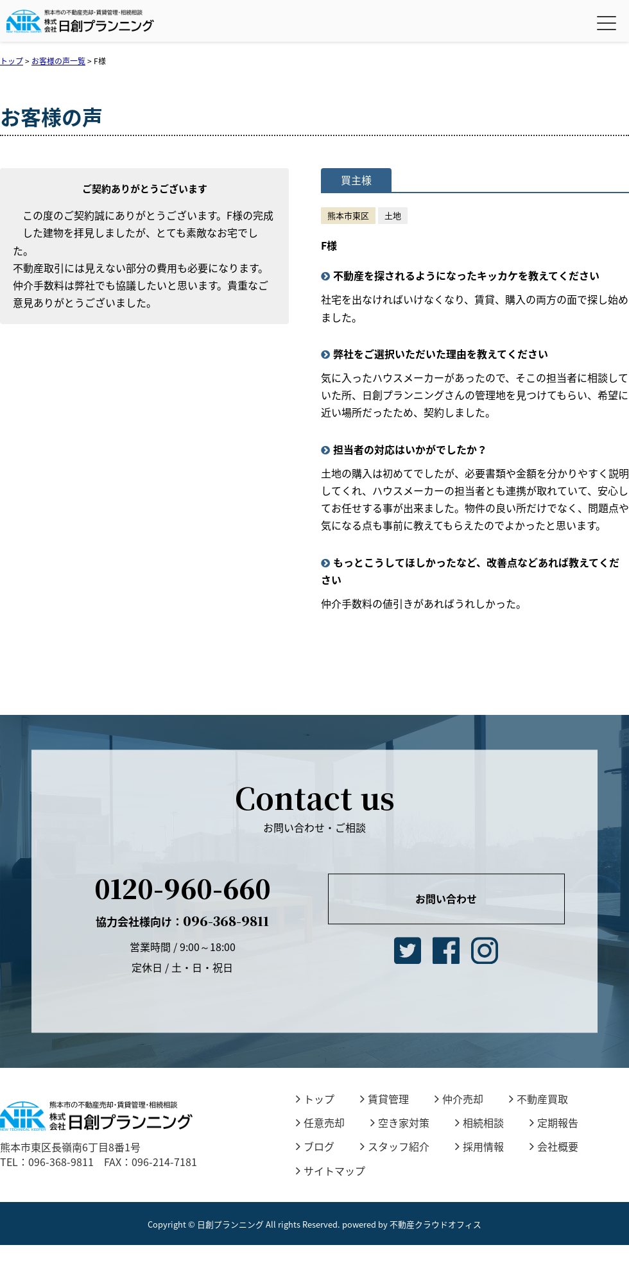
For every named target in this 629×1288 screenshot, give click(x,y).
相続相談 (479, 1122)
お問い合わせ (446, 898)
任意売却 (320, 1122)
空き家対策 (399, 1122)
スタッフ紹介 (394, 1146)
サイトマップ (330, 1170)
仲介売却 (459, 1098)
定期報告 (554, 1122)
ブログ (315, 1146)
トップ (315, 1098)
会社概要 (554, 1146)
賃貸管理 (384, 1098)
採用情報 (479, 1146)
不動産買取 (538, 1098)
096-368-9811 (182, 920)
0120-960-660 (182, 888)
